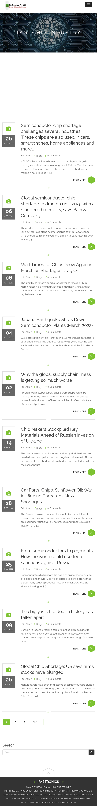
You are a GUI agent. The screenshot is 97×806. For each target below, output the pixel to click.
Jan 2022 (8, 682)
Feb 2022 (8, 505)
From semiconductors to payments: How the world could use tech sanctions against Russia (57, 556)
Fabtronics (48, 782)
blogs (39, 156)
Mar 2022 (8, 445)
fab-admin (26, 155)
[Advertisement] (48, 87)
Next (37, 722)
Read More (84, 180)
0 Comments (54, 155)
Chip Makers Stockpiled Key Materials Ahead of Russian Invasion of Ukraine (57, 435)
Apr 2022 (8, 141)
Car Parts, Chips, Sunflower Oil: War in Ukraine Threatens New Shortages (56, 495)
